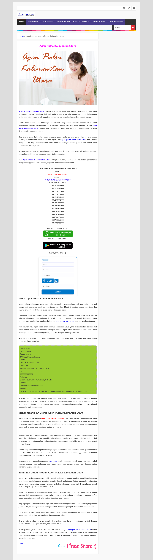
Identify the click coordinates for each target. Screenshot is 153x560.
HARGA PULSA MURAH (81, 22)
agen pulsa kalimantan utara (73, 140)
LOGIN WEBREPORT (116, 22)
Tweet (21, 543)
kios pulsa (53, 461)
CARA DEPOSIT (48, 22)
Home (22, 22)
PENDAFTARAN (33, 22)
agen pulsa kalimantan (65, 321)
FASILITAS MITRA (99, 22)
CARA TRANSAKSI (63, 22)
